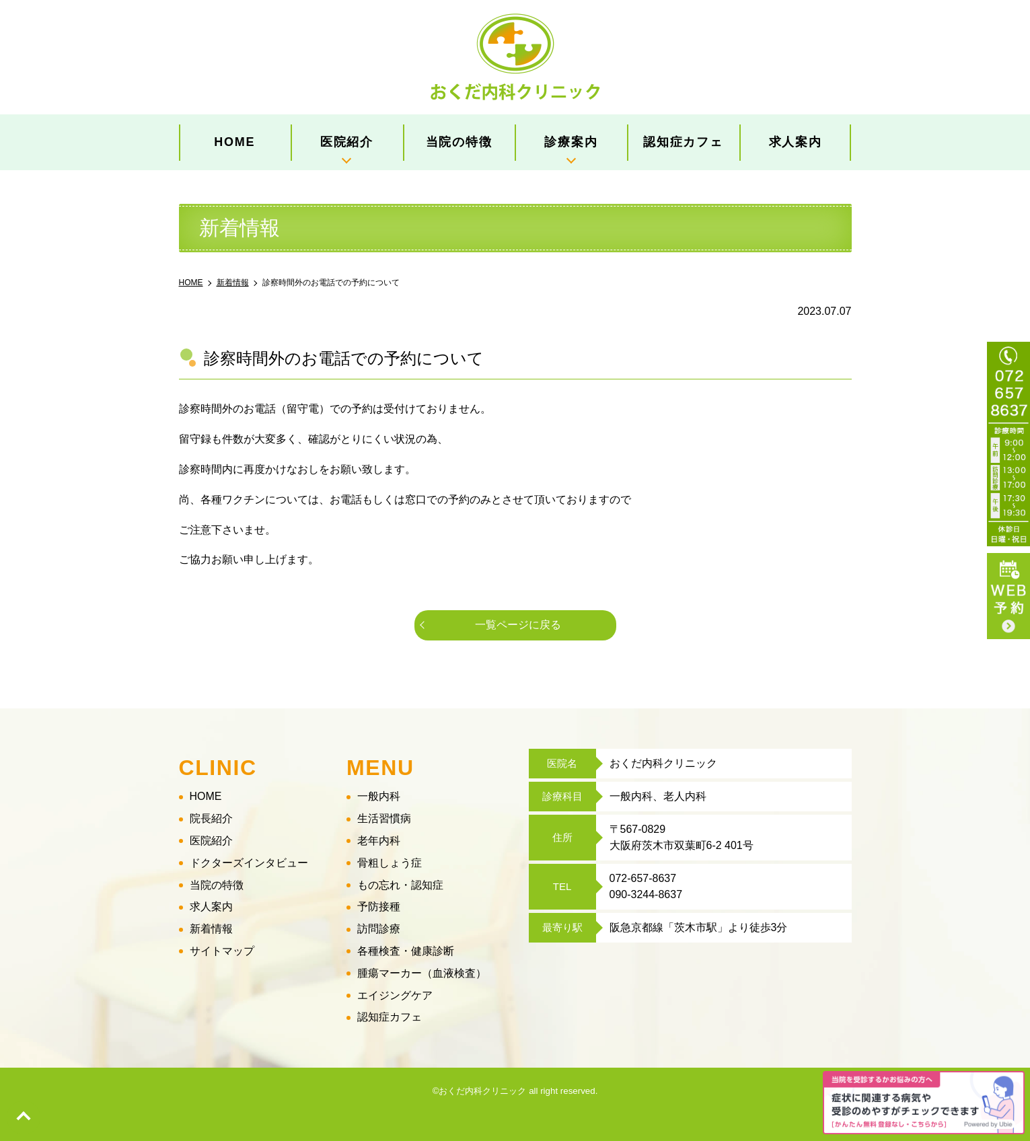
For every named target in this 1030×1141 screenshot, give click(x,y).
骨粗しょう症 (389, 863)
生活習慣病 (384, 818)
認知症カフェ (683, 142)
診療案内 (570, 142)
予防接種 (378, 907)
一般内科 (378, 797)
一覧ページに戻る (518, 624)
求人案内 (795, 142)
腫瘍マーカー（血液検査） (421, 973)
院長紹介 (211, 818)
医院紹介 (346, 142)
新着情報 (211, 928)
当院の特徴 (459, 142)
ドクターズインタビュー (249, 863)
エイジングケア (395, 995)
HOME (234, 142)
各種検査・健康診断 (405, 951)
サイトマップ (222, 951)
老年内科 (378, 840)
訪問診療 (378, 928)
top (23, 1117)
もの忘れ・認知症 (400, 885)
